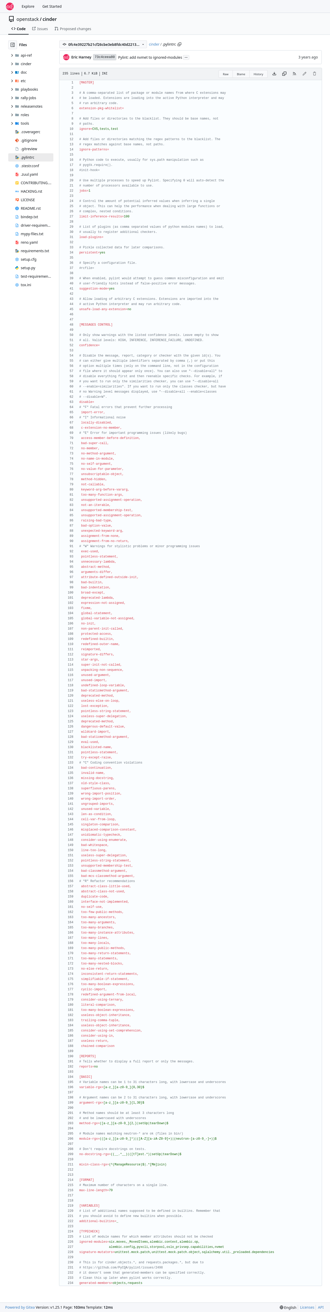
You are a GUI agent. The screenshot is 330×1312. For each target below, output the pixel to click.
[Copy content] (284, 74)
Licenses (307, 1307)
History (258, 74)
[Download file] (274, 74)
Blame (241, 74)
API (321, 1307)
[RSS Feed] (294, 74)
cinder (50, 19)
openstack (27, 19)
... (186, 57)
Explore (28, 6)
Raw (226, 74)
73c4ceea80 (105, 57)
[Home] (10, 6)
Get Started (52, 6)
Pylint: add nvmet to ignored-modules (150, 57)
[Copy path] (179, 44)
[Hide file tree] (12, 44)
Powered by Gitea (20, 1307)
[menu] (288, 1307)
